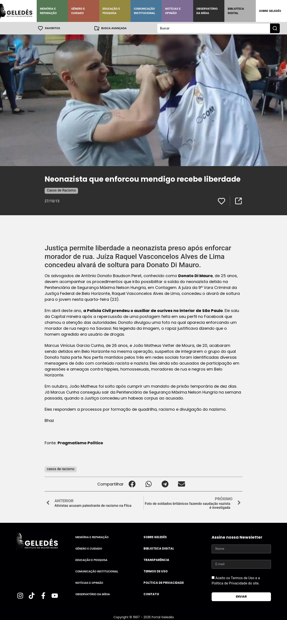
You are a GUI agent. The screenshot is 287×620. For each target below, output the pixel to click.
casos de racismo (60, 469)
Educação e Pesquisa (111, 11)
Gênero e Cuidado (78, 11)
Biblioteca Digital (236, 11)
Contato (151, 594)
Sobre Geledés (270, 11)
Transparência (156, 560)
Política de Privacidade (164, 583)
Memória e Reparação (48, 11)
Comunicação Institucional (144, 11)
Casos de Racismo (61, 190)
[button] (132, 484)
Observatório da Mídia (207, 11)
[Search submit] (275, 28)
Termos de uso (156, 571)
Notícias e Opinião (173, 11)
